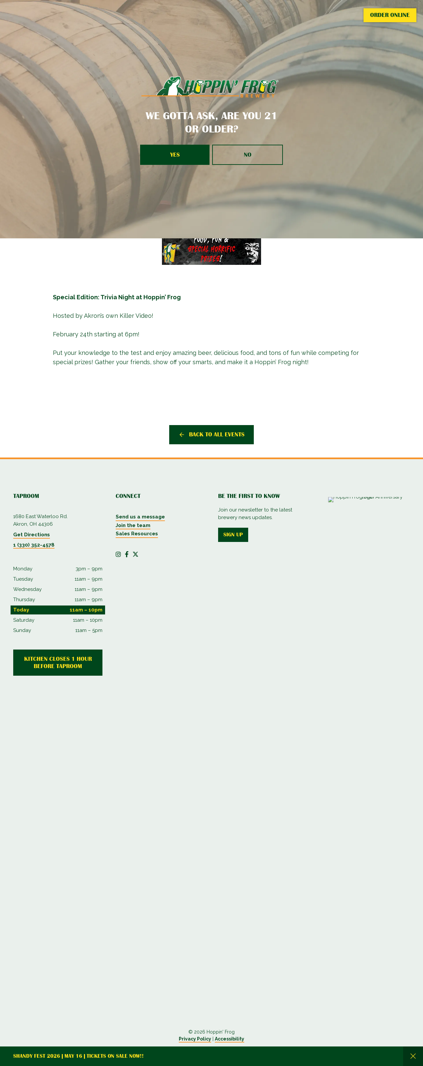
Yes (175, 155)
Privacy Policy (195, 1039)
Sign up (233, 534)
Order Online (390, 15)
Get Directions (31, 535)
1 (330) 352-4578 (34, 545)
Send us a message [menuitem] (140, 517)
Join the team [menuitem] (133, 525)
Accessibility (229, 1039)
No (247, 155)
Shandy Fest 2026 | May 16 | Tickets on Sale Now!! (78, 1056)
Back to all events (217, 434)
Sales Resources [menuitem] (137, 534)
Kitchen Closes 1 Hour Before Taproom (58, 662)
